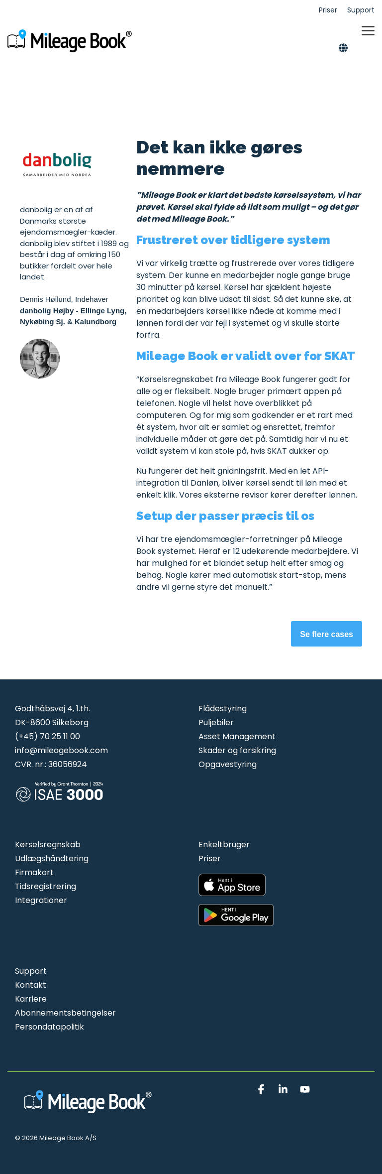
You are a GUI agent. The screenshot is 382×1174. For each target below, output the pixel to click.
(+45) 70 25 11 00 (47, 736)
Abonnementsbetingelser (65, 1013)
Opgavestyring (227, 764)
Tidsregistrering (45, 886)
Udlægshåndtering (52, 858)
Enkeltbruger (224, 844)
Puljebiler (216, 722)
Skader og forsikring (237, 750)
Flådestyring (222, 708)
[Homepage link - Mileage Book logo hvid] (89, 1113)
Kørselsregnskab (48, 844)
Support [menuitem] (361, 10)
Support (31, 971)
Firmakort (34, 872)
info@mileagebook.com (61, 750)
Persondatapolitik (49, 1027)
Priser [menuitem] (328, 10)
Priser (209, 858)
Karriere (31, 999)
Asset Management (237, 736)
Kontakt (30, 985)
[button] (368, 30)
